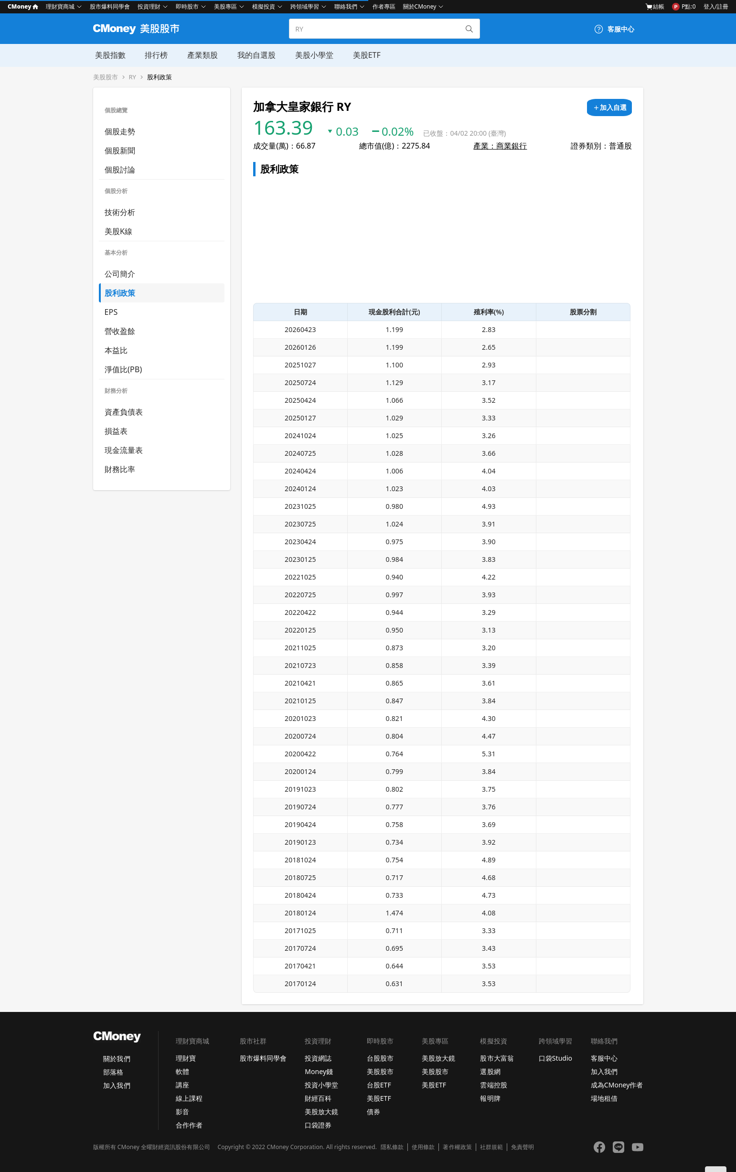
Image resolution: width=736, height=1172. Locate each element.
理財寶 (186, 1058)
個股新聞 (120, 150)
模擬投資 (263, 6)
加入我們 (116, 1085)
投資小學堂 (321, 1084)
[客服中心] (614, 29)
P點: (683, 7)
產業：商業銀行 (500, 145)
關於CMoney (420, 6)
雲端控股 (493, 1084)
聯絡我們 (345, 6)
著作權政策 (457, 1147)
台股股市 (380, 1058)
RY (132, 77)
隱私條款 (392, 1147)
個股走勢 (120, 131)
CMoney (23, 6)
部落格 (113, 1071)
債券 (373, 1111)
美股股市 (105, 77)
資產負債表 (124, 412)
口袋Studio (555, 1058)
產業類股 (200, 55)
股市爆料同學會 (110, 6)
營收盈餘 (120, 331)
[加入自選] (609, 107)
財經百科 (318, 1098)
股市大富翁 (496, 1058)
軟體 (182, 1071)
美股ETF (363, 55)
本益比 (116, 350)
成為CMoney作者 (617, 1084)
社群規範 (491, 1147)
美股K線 (119, 231)
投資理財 (149, 6)
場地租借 (604, 1098)
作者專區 (384, 6)
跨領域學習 (304, 6)
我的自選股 (254, 55)
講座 (182, 1084)
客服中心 (604, 1058)
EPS (111, 312)
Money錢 (319, 1071)
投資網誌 (318, 1058)
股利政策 (159, 77)
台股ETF (379, 1084)
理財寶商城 (60, 6)
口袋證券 (318, 1124)
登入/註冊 (716, 6)
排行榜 (154, 55)
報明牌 (490, 1098)
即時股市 (187, 6)
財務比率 (120, 469)
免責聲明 (522, 1147)
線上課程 (189, 1098)
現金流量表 (124, 450)
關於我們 (116, 1058)
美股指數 (108, 55)
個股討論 (120, 169)
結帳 (654, 7)
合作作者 (189, 1124)
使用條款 (423, 1147)
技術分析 (120, 212)
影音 (182, 1111)
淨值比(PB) (123, 369)
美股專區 (225, 6)
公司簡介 (120, 274)
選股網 (490, 1071)
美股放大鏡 (321, 1111)
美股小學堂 (311, 55)
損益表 (116, 431)
